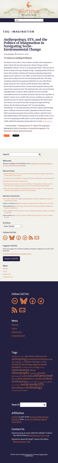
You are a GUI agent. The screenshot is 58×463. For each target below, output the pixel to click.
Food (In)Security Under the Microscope (15, 181)
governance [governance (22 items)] (16, 376)
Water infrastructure (25, 131)
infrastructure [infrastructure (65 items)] (43, 376)
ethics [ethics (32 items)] (32, 370)
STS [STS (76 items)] (41, 384)
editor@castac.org (21, 442)
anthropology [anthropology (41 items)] (20, 359)
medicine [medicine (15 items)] (31, 382)
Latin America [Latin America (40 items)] (24, 378)
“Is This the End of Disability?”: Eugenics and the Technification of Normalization (28, 178)
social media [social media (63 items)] (29, 384)
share (7, 135)
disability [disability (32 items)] (16, 367)
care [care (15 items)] (22, 362)
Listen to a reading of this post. (19, 58)
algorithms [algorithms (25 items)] (30, 356)
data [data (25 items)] (23, 365)
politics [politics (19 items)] (49, 382)
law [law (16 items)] (34, 379)
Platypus (29, 11)
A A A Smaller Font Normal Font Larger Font (29, 20)
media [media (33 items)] (39, 378)
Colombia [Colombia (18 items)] (43, 362)
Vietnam (15, 131)
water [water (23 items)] (25, 390)
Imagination (45, 125)
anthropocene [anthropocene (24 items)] (41, 356)
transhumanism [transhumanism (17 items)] (17, 390)
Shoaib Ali (6, 211)
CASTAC (15, 417)
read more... (47, 121)
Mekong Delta (8, 128)
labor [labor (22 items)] (14, 379)
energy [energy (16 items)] (42, 367)
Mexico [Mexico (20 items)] (36, 382)
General (35, 125)
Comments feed (8, 277)
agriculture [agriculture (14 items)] (21, 356)
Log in (5, 271)
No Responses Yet (24, 125)
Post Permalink (11, 125)
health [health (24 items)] (24, 376)
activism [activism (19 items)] (15, 356)
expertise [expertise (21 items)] (33, 373)
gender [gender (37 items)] (42, 373)
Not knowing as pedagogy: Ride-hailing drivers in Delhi (35, 203)
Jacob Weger (10, 54)
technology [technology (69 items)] (34, 387)
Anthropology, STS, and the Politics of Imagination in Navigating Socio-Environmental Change (25, 44)
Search (6, 154)
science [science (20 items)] (17, 385)
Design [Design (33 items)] (29, 364)
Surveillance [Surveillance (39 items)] (19, 387)
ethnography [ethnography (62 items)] (20, 373)
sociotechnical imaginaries (37, 128)
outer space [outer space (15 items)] (43, 382)
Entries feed (7, 274)
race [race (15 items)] (13, 385)
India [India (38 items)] (30, 376)
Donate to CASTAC (11, 259)
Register (5, 268)
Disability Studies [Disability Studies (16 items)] (27, 367)
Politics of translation (20, 128)
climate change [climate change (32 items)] (32, 362)
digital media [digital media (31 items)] (40, 364)
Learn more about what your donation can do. (17, 254)
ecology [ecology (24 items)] (36, 367)
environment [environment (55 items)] (20, 370)
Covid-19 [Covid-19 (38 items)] (16, 364)
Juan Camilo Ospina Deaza (11, 199)
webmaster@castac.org (38, 435)
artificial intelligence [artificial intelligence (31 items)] (39, 359)
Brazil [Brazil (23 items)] (18, 362)
